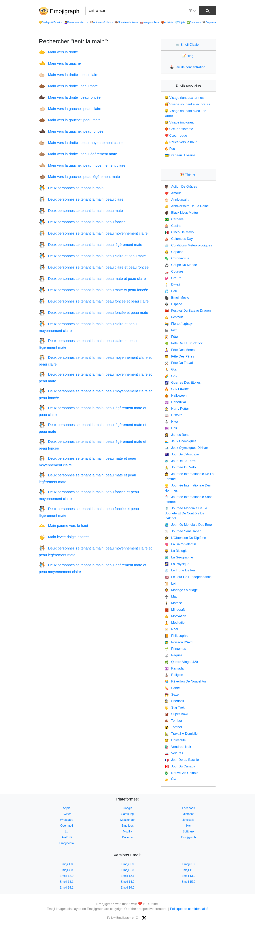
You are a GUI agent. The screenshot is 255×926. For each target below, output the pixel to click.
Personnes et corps (76, 22)
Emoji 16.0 (128, 887)
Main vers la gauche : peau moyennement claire (82, 165)
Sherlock (174, 701)
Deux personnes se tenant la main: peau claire (81, 199)
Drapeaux (209, 22)
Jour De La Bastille (182, 760)
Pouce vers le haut (181, 142)
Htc (188, 825)
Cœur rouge (176, 135)
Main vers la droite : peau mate (68, 86)
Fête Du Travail (179, 363)
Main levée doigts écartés (64, 537)
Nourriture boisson (126, 22)
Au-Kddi (66, 837)
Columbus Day (179, 239)
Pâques (173, 655)
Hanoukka (175, 402)
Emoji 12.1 (128, 875)
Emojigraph (65, 11)
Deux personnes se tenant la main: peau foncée (82, 222)
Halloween (175, 395)
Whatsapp (66, 819)
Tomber (173, 720)
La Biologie (176, 551)
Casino (173, 226)
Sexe (172, 694)
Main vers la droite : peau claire (69, 75)
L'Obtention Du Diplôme (185, 538)
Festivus (174, 317)
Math (171, 596)
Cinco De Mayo (179, 232)
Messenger (127, 819)
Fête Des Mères (179, 350)
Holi (171, 428)
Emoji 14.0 (128, 881)
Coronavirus (177, 258)
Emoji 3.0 (188, 864)
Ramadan (175, 668)
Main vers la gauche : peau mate (70, 120)
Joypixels (188, 819)
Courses (174, 271)
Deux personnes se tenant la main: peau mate (81, 211)
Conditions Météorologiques (188, 245)
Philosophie (176, 636)
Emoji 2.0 (127, 864)
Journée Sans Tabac (183, 531)
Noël (171, 629)
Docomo (127, 837)
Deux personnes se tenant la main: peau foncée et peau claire (94, 301)
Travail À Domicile (181, 733)
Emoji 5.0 (127, 870)
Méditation (175, 622)
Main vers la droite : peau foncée (70, 97)
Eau (171, 291)
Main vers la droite (58, 52)
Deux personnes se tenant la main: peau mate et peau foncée (93, 290)
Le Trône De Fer (180, 570)
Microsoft (188, 813)
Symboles (194, 22)
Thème (188, 174)
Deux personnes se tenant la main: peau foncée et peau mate (93, 313)
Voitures (174, 753)
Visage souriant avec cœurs (187, 104)
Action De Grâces (181, 186)
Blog (188, 56)
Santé (172, 688)
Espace (173, 304)
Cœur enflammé (179, 129)
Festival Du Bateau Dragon (188, 310)
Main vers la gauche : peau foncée (71, 131)
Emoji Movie (177, 297)
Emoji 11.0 (188, 870)
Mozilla (127, 831)
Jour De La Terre (180, 461)
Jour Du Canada (180, 766)
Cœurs (173, 278)
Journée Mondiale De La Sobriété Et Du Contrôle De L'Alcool (186, 513)
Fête (171, 337)
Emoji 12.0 (66, 875)
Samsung (127, 813)
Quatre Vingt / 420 (181, 662)
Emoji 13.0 (188, 875)
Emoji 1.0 (67, 864)
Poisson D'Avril (179, 642)
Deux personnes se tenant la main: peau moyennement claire (93, 233)
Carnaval (174, 219)
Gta (170, 369)
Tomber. (174, 727)
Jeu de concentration (188, 67)
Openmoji (66, 825)
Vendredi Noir (178, 747)
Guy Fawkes (177, 389)
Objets (180, 22)
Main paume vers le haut (63, 526)
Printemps (175, 649)
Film (171, 330)
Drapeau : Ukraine (180, 155)
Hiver (172, 421)
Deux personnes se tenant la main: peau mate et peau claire (92, 279)
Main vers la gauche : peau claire (70, 109)
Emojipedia (66, 843)
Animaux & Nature (101, 22)
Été (170, 779)
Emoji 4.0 (67, 870)
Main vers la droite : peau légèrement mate (78, 154)
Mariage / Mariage (181, 590)
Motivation (175, 616)
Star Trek (174, 707)
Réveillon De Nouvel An (185, 681)
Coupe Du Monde (181, 265)
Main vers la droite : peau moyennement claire (81, 143)
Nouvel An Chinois (181, 773)
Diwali (172, 284)
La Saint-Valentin (180, 544)
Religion (174, 675)
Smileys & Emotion (51, 22)
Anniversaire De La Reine (187, 206)
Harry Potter (177, 408)
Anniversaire (177, 199)
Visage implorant (179, 122)
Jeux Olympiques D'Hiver (186, 448)
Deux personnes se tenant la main (71, 188)
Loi (170, 583)
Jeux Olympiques (180, 441)
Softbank (188, 831)
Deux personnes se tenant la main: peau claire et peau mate (92, 256)
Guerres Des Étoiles (183, 382)
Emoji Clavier (188, 44)
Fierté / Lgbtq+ (178, 324)
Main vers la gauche (60, 63)
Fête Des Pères (179, 356)
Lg (66, 831)
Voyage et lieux (149, 22)
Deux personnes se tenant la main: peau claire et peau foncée (94, 267)
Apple (66, 808)
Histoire (173, 415)
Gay (171, 376)
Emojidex (128, 825)
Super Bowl (176, 714)
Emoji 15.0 (188, 881)
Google (127, 808)
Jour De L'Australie (182, 454)
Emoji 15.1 (66, 887)
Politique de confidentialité (189, 909)
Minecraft (175, 609)
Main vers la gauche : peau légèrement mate (79, 177)
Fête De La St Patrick (184, 343)
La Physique (177, 564)
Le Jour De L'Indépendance (188, 577)
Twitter (66, 813)
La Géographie (179, 557)
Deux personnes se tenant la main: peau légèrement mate (90, 245)
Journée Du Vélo (180, 467)
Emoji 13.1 (66, 881)
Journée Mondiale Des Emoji (189, 524)
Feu (170, 149)
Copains (174, 252)
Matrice (173, 603)
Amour (173, 193)
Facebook (188, 808)
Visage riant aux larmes (184, 98)
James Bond (177, 435)
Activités (167, 22)
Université (175, 740)
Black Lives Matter (181, 212)
